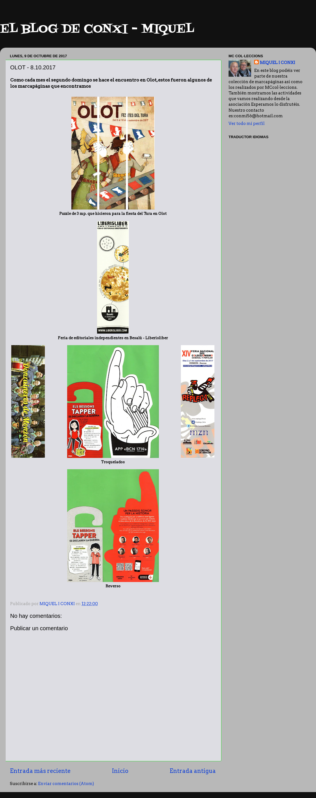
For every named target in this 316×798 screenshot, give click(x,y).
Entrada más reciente (40, 771)
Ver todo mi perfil (247, 123)
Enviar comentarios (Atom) (66, 783)
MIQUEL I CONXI (277, 62)
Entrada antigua (193, 771)
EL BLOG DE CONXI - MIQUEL (97, 29)
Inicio (120, 771)
